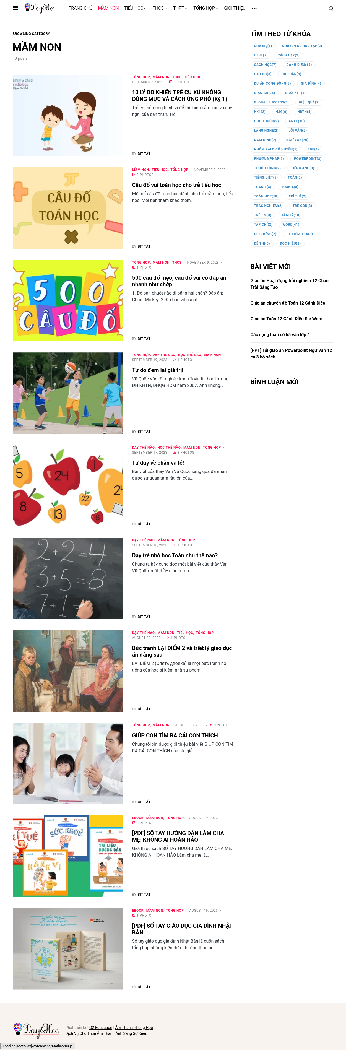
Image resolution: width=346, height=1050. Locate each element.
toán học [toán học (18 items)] (266, 196)
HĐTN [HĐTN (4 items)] (304, 112)
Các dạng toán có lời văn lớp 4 (280, 334)
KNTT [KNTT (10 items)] (297, 121)
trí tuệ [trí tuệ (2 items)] (297, 196)
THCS (177, 77)
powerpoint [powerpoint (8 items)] (307, 159)
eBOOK (138, 818)
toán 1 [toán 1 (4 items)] (263, 187)
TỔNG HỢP (141, 77)
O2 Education (100, 1027)
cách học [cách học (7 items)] (265, 65)
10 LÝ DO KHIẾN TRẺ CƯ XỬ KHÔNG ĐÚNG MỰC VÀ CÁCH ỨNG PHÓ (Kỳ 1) (179, 95)
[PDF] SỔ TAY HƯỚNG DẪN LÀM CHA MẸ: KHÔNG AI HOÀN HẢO (178, 836)
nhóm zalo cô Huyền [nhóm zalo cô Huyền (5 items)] (276, 149)
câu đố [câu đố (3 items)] (263, 74)
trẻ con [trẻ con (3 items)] (302, 206)
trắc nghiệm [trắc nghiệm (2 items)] (268, 206)
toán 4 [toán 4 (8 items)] (290, 187)
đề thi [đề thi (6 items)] (262, 243)
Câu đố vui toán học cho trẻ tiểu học (177, 185)
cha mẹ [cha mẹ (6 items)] (263, 46)
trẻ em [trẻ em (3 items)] (263, 215)
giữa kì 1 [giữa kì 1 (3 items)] (295, 93)
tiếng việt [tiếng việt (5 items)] (266, 178)
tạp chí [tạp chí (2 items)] (263, 225)
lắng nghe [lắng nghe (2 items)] (266, 130)
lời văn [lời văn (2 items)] (297, 130)
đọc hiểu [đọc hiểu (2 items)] (290, 243)
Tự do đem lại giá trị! (157, 370)
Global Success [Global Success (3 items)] (271, 102)
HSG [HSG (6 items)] (281, 112)
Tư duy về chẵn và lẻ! (158, 462)
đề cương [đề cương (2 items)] (265, 234)
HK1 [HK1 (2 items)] (260, 112)
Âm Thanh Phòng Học (134, 1027)
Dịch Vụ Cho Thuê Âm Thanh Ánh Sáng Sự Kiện (106, 1033)
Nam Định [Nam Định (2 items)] (265, 140)
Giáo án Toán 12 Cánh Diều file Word (287, 318)
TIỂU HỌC (192, 77)
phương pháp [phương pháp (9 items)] (269, 159)
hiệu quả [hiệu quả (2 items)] (309, 102)
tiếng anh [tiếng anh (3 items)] (302, 168)
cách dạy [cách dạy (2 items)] (289, 55)
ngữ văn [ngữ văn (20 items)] (297, 140)
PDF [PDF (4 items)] (313, 149)
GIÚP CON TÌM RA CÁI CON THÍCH (175, 735)
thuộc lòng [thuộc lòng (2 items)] (267, 168)
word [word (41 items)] (290, 225)
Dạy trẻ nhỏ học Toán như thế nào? (175, 555)
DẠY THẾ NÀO (164, 355)
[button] (16, 8)
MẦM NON (161, 77)
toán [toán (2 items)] (295, 178)
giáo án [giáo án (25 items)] (264, 93)
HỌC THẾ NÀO (189, 355)
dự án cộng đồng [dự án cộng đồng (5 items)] (272, 83)
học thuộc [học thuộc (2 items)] (266, 121)
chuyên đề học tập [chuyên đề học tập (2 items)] (302, 46)
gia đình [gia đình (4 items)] (311, 83)
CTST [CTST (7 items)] (261, 55)
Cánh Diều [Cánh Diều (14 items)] (299, 65)
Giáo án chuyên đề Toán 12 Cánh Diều (288, 303)
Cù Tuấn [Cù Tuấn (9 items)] (291, 74)
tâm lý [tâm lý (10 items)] (290, 215)
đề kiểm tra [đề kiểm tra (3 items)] (300, 234)
